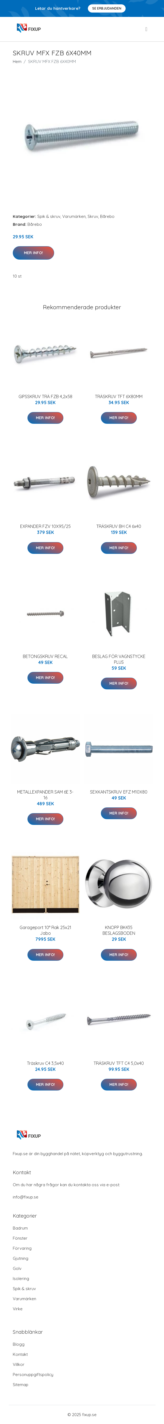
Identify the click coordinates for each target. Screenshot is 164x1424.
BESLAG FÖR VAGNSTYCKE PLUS (119, 659)
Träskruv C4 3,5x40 (45, 1063)
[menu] (146, 29)
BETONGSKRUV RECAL (45, 656)
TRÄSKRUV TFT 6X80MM (119, 396)
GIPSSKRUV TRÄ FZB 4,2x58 (45, 396)
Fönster (20, 1238)
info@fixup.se (25, 1197)
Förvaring (22, 1248)
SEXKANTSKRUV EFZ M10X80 (118, 792)
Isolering (21, 1278)
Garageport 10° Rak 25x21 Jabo (45, 930)
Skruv (93, 216)
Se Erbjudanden (106, 8)
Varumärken (74, 216)
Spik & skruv (48, 216)
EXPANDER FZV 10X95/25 (45, 526)
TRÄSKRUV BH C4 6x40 (118, 526)
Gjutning (20, 1258)
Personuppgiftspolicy (33, 1374)
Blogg (18, 1344)
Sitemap (20, 1384)
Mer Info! (33, 252)
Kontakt (20, 1354)
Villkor (18, 1364)
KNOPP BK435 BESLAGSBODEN (119, 930)
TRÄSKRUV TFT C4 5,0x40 (119, 1063)
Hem (17, 61)
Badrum (20, 1228)
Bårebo (107, 216)
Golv (17, 1268)
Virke (18, 1308)
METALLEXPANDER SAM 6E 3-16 (45, 794)
